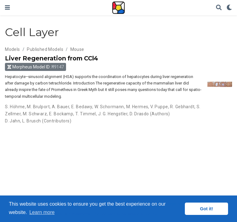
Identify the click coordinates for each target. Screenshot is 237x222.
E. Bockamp (61, 113)
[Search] (219, 7)
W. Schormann (109, 106)
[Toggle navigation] (7, 7)
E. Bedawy (81, 106)
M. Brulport (38, 106)
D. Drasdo (139, 113)
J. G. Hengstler (112, 113)
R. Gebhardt (182, 106)
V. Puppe (159, 106)
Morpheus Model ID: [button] (35, 67)
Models (12, 49)
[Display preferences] (229, 7)
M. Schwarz (35, 113)
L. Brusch (31, 120)
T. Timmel (85, 113)
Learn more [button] (42, 212)
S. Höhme (15, 106)
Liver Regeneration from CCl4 (51, 58)
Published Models (45, 49)
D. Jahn (12, 120)
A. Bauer (60, 106)
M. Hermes (137, 106)
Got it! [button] (206, 208)
